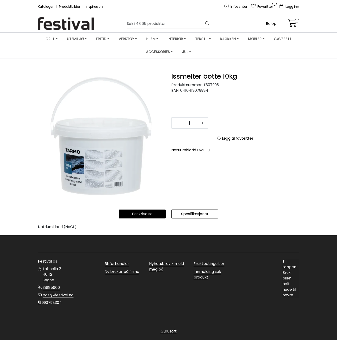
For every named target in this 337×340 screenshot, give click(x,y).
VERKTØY (126, 38)
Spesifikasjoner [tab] (195, 214)
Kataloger (46, 6)
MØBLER (255, 38)
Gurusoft (169, 331)
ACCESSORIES (158, 51)
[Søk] (165, 23)
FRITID (101, 38)
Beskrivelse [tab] (142, 214)
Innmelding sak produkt (207, 274)
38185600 (51, 287)
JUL (185, 51)
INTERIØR (175, 38)
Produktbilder (70, 6)
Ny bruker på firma (122, 271)
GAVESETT (283, 38)
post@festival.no (58, 295)
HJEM (151, 38)
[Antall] (189, 123)
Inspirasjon (94, 6)
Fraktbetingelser (209, 263)
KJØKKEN (228, 38)
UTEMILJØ (75, 38)
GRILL (50, 38)
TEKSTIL (201, 38)
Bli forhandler (117, 263)
